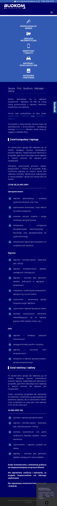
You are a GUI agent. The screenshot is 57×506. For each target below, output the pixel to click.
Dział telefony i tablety (22, 367)
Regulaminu (20, 129)
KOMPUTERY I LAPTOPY (19, 116)
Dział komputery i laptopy (24, 139)
